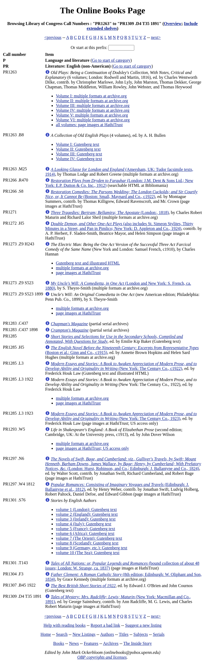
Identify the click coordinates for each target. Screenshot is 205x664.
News (74, 643)
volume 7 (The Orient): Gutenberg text (89, 538)
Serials (159, 634)
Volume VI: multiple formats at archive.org (92, 120)
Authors (107, 634)
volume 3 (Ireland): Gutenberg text (86, 519)
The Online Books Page (102, 10)
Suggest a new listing (143, 625)
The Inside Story (137, 643)
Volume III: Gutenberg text (79, 154)
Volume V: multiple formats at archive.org (92, 115)
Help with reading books (65, 625)
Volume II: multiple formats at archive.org (92, 100)
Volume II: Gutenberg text (78, 149)
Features (91, 643)
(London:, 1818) (110, 212)
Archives (111, 643)
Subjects (140, 634)
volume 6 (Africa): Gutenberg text (85, 533)
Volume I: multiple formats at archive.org (91, 96)
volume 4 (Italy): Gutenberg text (83, 524)
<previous (52, 37)
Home (46, 634)
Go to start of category (111, 60)
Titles (123, 634)
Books (58, 643)
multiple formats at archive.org (82, 268)
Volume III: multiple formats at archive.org (92, 105)
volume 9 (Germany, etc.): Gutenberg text (91, 548)
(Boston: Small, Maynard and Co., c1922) (121, 194)
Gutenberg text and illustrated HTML (88, 263)
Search (62, 634)
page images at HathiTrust (78, 272)
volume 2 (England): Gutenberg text (87, 514)
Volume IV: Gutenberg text (79, 158)
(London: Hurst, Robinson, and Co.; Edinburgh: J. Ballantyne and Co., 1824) (123, 464)
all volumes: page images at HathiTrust (89, 124)
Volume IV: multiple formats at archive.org (92, 110)
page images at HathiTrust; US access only (92, 448)
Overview (173, 23)
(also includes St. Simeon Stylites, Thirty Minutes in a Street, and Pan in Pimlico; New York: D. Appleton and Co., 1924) (119, 226)
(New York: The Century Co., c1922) (121, 366)
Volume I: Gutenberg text (77, 144)
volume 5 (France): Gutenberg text (85, 528)
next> (156, 37)
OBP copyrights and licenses (102, 657)
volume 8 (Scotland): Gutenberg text (87, 543)
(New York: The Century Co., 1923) (121, 416)
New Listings (84, 634)
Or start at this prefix (88, 47)
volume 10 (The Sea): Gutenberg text (87, 552)
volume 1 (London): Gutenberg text (86, 509)
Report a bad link (105, 625)
